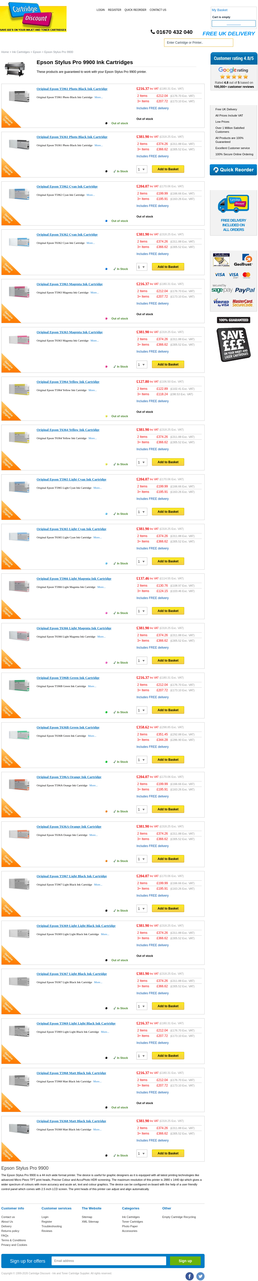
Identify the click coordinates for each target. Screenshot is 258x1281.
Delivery (6, 1226)
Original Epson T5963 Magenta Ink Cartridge (70, 284)
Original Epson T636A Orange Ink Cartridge (69, 826)
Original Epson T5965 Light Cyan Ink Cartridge (71, 479)
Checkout (234, 23)
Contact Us (158, 10)
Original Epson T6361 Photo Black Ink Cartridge (72, 137)
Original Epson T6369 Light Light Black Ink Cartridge (76, 926)
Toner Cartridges (79, 43)
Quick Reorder (135, 10)
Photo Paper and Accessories (130, 43)
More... (98, 97)
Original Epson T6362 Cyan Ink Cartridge (67, 234)
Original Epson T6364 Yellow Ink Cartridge (68, 430)
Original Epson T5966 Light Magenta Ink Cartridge (74, 578)
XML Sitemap (90, 1221)
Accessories (129, 1230)
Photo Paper (130, 1226)
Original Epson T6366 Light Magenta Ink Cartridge (74, 628)
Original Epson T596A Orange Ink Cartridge (69, 777)
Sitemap (87, 1216)
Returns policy (10, 1230)
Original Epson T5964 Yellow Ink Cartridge (68, 382)
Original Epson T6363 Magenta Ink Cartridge (70, 332)
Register (114, 10)
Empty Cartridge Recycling (179, 1216)
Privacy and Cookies (14, 1244)
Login (101, 10)
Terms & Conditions (13, 1240)
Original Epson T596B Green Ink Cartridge (68, 678)
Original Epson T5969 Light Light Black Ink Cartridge (76, 1023)
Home (11, 43)
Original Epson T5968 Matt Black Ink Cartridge (71, 1073)
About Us (7, 1221)
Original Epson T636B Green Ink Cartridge (68, 727)
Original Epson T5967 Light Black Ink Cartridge (72, 876)
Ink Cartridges (41, 43)
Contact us (8, 1216)
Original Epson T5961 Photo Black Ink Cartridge (72, 89)
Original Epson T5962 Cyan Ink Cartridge (67, 186)
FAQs (5, 1235)
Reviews (47, 1230)
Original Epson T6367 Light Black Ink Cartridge (72, 974)
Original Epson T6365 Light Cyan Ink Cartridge (71, 529)
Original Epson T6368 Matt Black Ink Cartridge (71, 1121)
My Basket (220, 10)
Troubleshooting (52, 1226)
